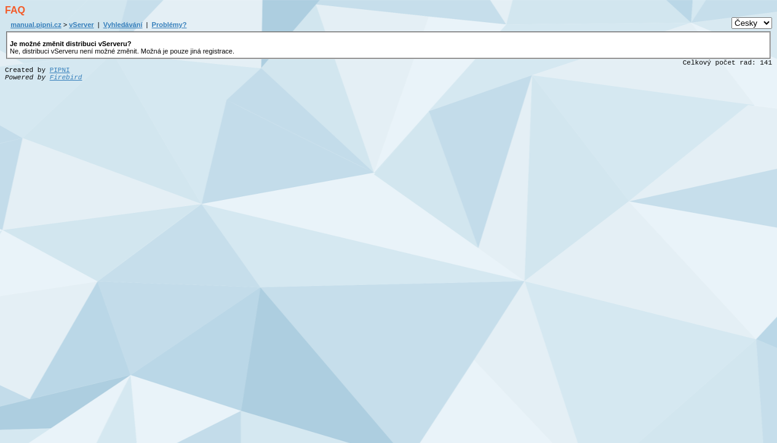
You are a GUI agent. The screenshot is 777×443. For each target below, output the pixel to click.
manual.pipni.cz (36, 24)
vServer (81, 24)
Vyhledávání (123, 24)
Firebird (66, 77)
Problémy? (169, 24)
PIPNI (60, 70)
